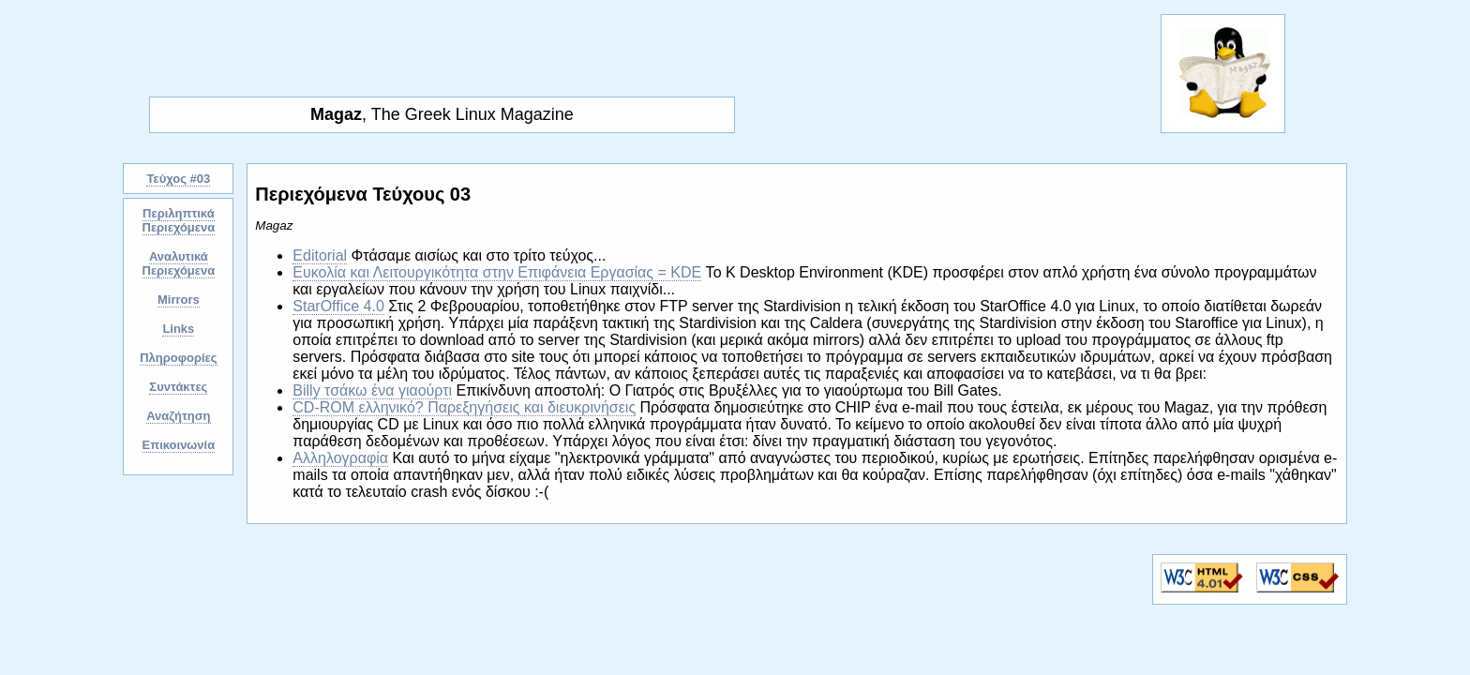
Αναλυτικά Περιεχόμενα (179, 263)
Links (178, 329)
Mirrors (179, 299)
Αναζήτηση (178, 416)
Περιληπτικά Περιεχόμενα (179, 220)
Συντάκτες (178, 387)
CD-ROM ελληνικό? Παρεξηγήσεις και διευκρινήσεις (464, 407)
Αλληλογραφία (340, 458)
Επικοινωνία (179, 445)
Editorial (319, 255)
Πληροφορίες (178, 358)
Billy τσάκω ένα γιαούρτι (372, 390)
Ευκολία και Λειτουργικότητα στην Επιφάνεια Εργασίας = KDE (496, 272)
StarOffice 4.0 (338, 306)
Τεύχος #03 (178, 179)
